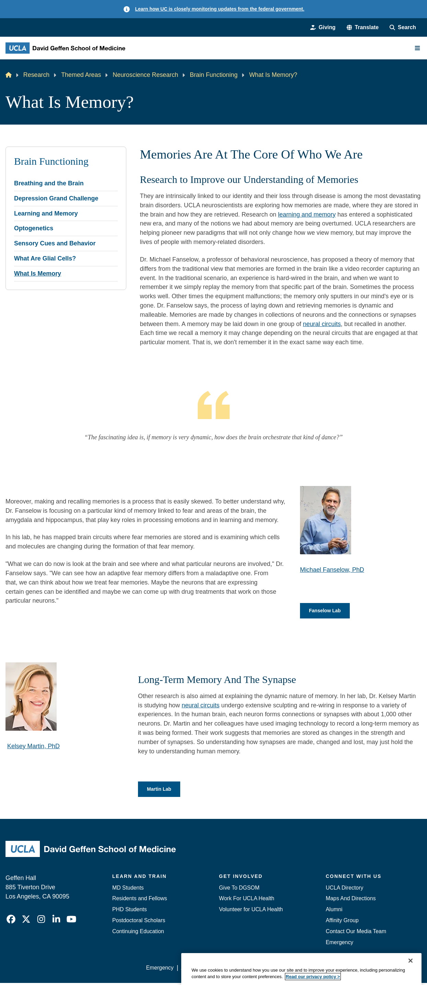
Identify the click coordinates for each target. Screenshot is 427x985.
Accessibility (195, 969)
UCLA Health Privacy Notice (309, 969)
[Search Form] (403, 27)
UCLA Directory (344, 889)
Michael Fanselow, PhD (332, 569)
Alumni (334, 911)
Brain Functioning (214, 74)
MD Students (128, 889)
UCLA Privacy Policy (243, 969)
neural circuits (322, 324)
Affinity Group (342, 922)
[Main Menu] (417, 48)
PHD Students (129, 911)
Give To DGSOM (239, 889)
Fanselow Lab (327, 611)
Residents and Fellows (139, 900)
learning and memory (307, 214)
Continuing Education (138, 933)
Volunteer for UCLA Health (251, 911)
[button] (362, 27)
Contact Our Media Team (356, 933)
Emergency (339, 944)
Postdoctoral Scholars (138, 922)
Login (357, 969)
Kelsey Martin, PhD (33, 746)
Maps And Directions (351, 900)
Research (36, 74)
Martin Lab (160, 790)
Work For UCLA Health (246, 900)
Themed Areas (81, 74)
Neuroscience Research (145, 74)
